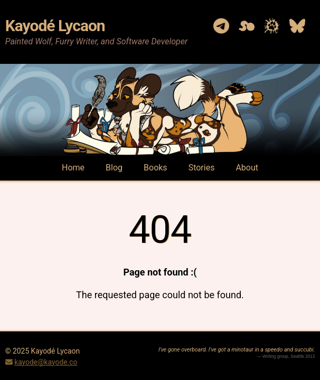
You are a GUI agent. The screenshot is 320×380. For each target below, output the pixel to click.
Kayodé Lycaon (55, 25)
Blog (114, 168)
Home (73, 168)
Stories (202, 168)
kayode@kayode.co (45, 362)
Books (155, 168)
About (247, 168)
